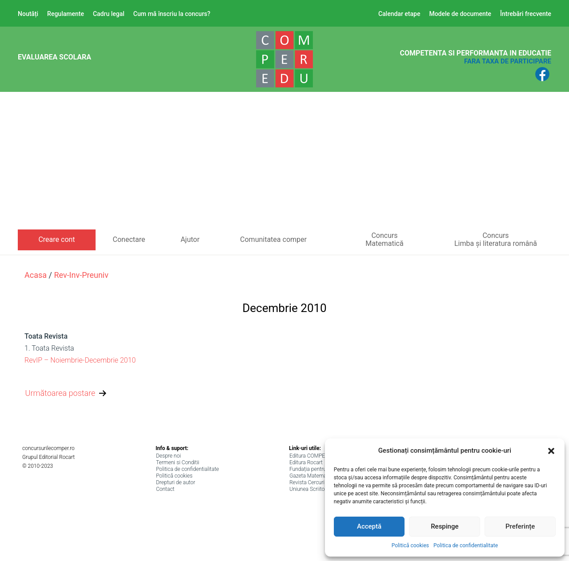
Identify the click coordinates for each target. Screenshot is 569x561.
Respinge (444, 526)
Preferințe (520, 526)
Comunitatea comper (273, 239)
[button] (551, 450)
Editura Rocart (306, 462)
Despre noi (168, 456)
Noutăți (28, 13)
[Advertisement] (284, 163)
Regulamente (65, 13)
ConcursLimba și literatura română (495, 239)
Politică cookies (410, 545)
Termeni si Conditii (177, 462)
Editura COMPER (309, 456)
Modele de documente (460, 13)
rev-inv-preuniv (81, 275)
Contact (165, 489)
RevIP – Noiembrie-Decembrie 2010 (80, 360)
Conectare (129, 239)
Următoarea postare (66, 393)
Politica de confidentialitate (465, 545)
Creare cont (56, 239)
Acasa (35, 275)
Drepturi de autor (175, 482)
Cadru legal (108, 13)
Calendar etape (399, 13)
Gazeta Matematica (312, 476)
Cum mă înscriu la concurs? (171, 13)
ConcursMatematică (384, 239)
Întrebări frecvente (525, 13)
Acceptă (369, 526)
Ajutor (190, 239)
